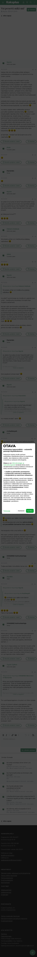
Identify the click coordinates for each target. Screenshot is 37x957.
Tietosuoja (6, 511)
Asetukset (21, 511)
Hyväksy (30, 511)
